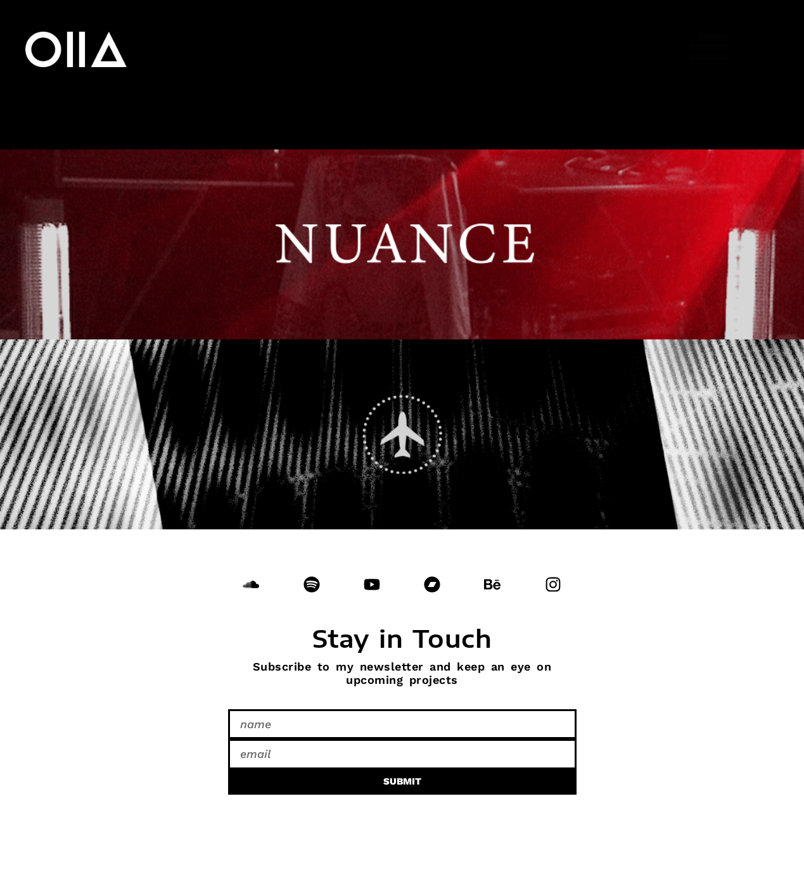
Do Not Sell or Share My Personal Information (160, 822)
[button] (709, 47)
